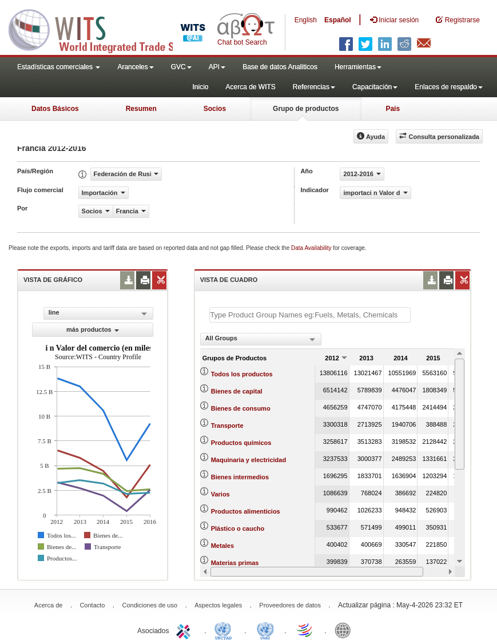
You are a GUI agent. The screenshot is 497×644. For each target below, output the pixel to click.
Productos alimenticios (245, 511)
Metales (222, 545)
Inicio (200, 87)
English (306, 20)
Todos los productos (242, 374)
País (392, 109)
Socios (215, 109)
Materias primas (235, 562)
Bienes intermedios (240, 477)
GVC (181, 67)
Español (337, 20)
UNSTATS (265, 629)
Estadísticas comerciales (58, 67)
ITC (185, 629)
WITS (114, 28)
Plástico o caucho (238, 528)
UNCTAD (225, 629)
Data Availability (312, 248)
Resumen (141, 109)
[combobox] (260, 339)
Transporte (227, 425)
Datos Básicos (55, 109)
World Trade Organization (305, 629)
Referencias (314, 87)
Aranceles (135, 67)
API (217, 67)
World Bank (345, 629)
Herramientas (358, 67)
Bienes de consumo (241, 408)
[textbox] (310, 315)
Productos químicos (241, 442)
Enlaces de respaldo (449, 87)
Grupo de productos (306, 109)
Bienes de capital (237, 391)
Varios (220, 494)
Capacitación (374, 87)
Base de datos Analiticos (279, 67)
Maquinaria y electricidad (248, 459)
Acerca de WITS (250, 87)
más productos (92, 329)
